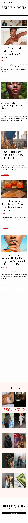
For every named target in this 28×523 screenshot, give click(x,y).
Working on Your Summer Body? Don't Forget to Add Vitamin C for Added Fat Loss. (13, 259)
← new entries (6, 290)
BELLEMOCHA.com (16, 521)
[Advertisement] (14, 338)
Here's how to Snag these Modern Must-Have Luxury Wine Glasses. (13, 205)
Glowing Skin (4, 267)
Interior (3, 213)
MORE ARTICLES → (21, 290)
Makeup (3, 111)
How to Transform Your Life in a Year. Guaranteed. (12, 154)
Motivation (4, 161)
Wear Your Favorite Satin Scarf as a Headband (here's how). (12, 52)
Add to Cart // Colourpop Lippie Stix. (11, 105)
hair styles (4, 60)
